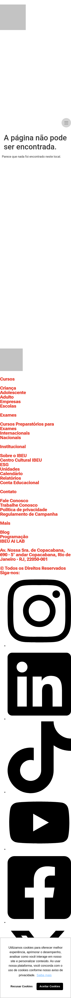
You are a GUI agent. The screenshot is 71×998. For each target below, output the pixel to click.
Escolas (8, 406)
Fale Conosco (14, 500)
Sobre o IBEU (13, 455)
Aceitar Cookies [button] (50, 986)
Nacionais (10, 437)
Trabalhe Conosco (18, 505)
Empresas (10, 401)
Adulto (7, 397)
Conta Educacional (19, 482)
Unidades (10, 469)
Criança (8, 388)
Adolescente (13, 392)
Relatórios (10, 478)
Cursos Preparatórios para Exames (27, 426)
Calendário (11, 473)
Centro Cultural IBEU (21, 460)
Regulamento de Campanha (29, 514)
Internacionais (15, 433)
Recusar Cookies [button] (22, 986)
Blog (4, 532)
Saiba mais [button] (44, 975)
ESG (4, 464)
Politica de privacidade (23, 509)
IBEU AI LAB (12, 541)
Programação (14, 536)
